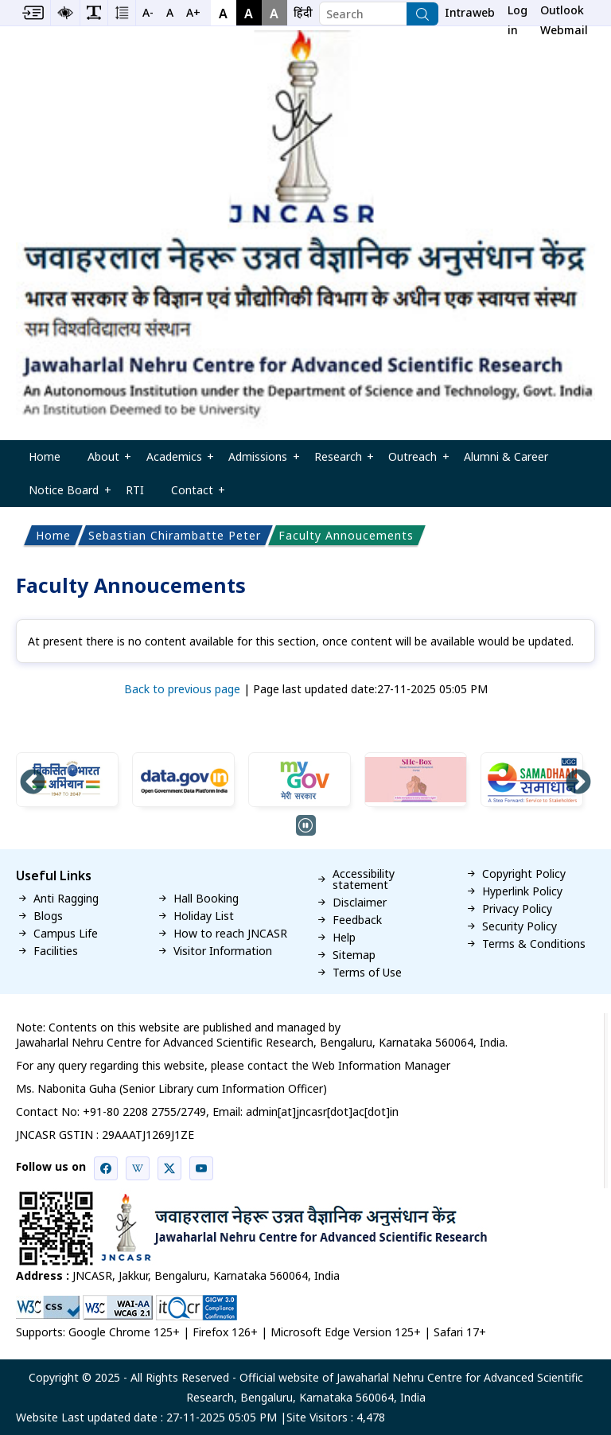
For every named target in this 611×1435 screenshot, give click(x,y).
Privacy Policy (517, 908)
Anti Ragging (66, 898)
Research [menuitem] (338, 461)
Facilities (55, 951)
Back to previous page (182, 688)
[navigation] (303, 12)
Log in (517, 13)
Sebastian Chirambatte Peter (174, 535)
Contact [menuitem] (192, 494)
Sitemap (354, 955)
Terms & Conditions (534, 944)
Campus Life (65, 933)
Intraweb (470, 12)
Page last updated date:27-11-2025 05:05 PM (370, 688)
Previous (32, 783)
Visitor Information (222, 951)
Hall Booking (206, 898)
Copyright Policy (524, 873)
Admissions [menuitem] (258, 461)
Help (344, 937)
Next (578, 783)
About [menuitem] (103, 461)
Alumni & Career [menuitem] (506, 456)
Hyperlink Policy (522, 891)
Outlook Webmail (564, 13)
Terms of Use (367, 972)
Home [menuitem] (44, 456)
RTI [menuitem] (135, 489)
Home (53, 535)
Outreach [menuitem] (413, 461)
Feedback (357, 920)
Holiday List (203, 916)
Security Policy (519, 926)
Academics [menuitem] (174, 461)
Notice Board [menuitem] (64, 494)
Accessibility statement (364, 879)
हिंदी (303, 12)
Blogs (48, 916)
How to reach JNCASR (230, 933)
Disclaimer (360, 902)
